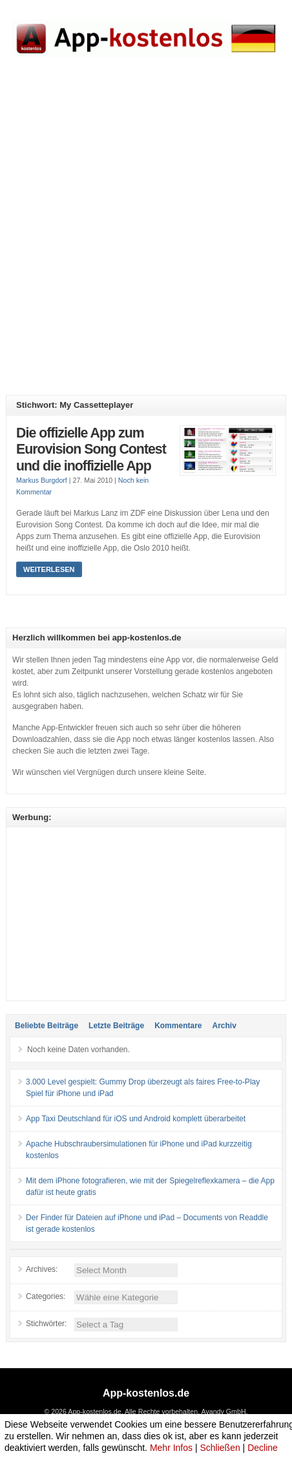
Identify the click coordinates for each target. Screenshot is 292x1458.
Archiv (224, 1025)
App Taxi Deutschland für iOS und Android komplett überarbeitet (135, 1118)
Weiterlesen (48, 569)
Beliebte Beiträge (46, 1025)
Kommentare (178, 1025)
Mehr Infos (171, 1447)
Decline (262, 1447)
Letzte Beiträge (116, 1025)
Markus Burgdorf (41, 480)
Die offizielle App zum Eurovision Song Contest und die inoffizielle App (91, 449)
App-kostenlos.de (146, 1393)
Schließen (220, 1447)
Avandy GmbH (223, 1411)
